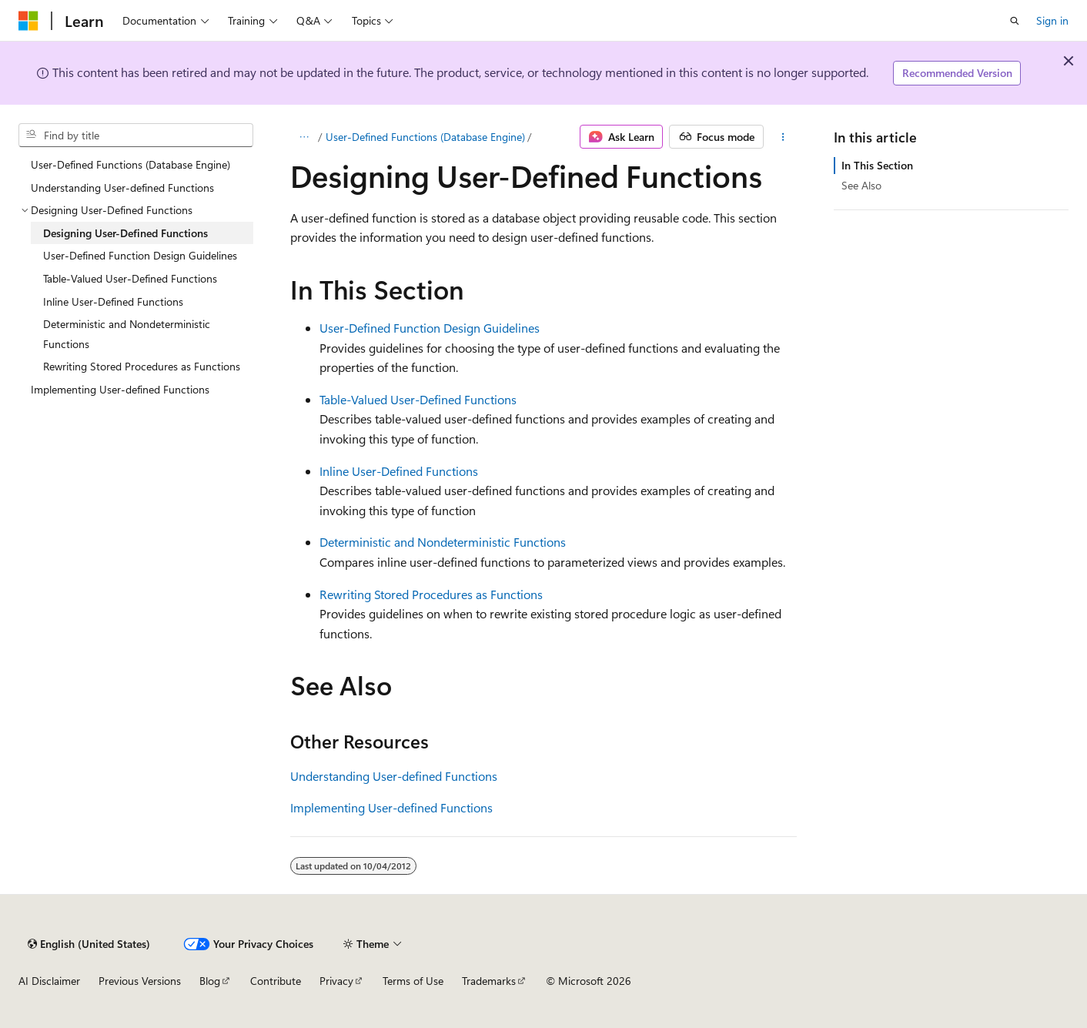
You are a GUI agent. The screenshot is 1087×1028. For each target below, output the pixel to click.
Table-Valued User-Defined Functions (418, 399)
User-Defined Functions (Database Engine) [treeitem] (130, 164)
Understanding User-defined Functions (393, 776)
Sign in (1052, 20)
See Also (861, 185)
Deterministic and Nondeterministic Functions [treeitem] (126, 333)
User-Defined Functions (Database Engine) (425, 136)
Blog (209, 980)
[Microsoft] (28, 21)
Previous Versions (140, 980)
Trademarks (489, 980)
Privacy (336, 980)
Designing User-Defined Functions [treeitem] (125, 233)
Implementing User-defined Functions (391, 807)
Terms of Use (413, 980)
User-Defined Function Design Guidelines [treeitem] (140, 255)
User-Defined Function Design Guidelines (429, 328)
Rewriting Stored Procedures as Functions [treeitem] (141, 366)
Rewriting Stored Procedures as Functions (431, 594)
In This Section (877, 165)
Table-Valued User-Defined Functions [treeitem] (130, 278)
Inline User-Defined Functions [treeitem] (113, 301)
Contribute (275, 980)
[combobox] (135, 135)
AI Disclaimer (49, 980)
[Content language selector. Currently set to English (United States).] (88, 944)
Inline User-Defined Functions (398, 471)
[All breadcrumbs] (303, 137)
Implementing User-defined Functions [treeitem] (120, 389)
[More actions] (783, 137)
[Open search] (1014, 21)
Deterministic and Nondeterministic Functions (442, 542)
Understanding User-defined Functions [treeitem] (122, 187)
